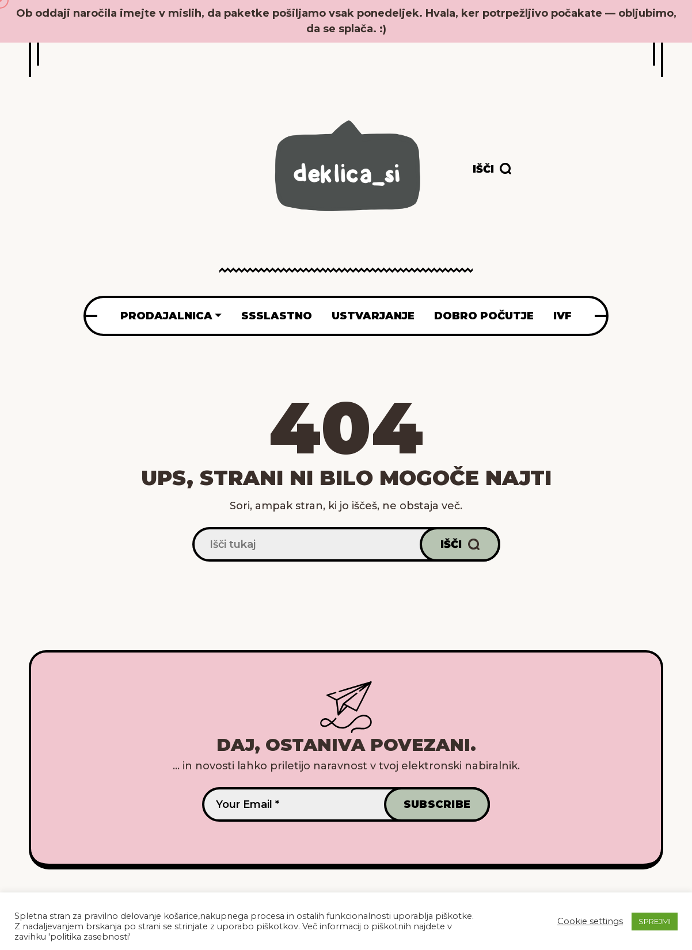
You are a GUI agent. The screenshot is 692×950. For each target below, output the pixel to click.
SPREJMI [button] (654, 921)
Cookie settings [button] (590, 921)
